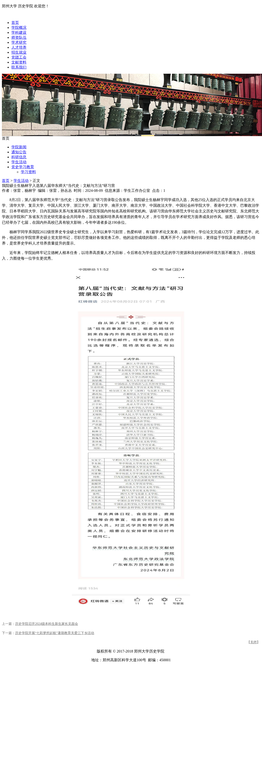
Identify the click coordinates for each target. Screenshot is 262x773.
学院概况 (18, 28)
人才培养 (18, 47)
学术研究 (18, 42)
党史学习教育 (22, 167)
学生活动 (18, 162)
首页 (15, 23)
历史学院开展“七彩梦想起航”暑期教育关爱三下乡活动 (54, 633)
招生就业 (18, 52)
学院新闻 (18, 147)
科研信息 (18, 157)
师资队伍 (18, 37)
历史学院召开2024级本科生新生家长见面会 (46, 624)
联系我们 (18, 67)
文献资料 (18, 62)
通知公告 (18, 152)
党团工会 (18, 57)
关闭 (253, 642)
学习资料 (28, 172)
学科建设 (18, 32)
